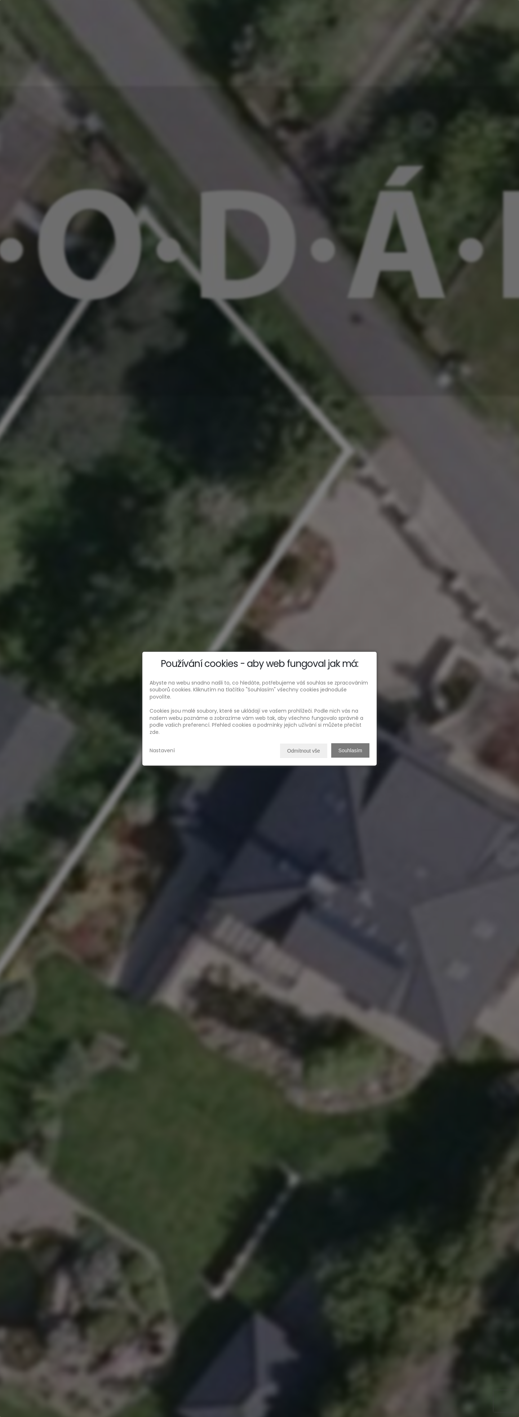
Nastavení (162, 750)
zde (154, 732)
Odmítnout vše (303, 751)
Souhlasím (350, 750)
